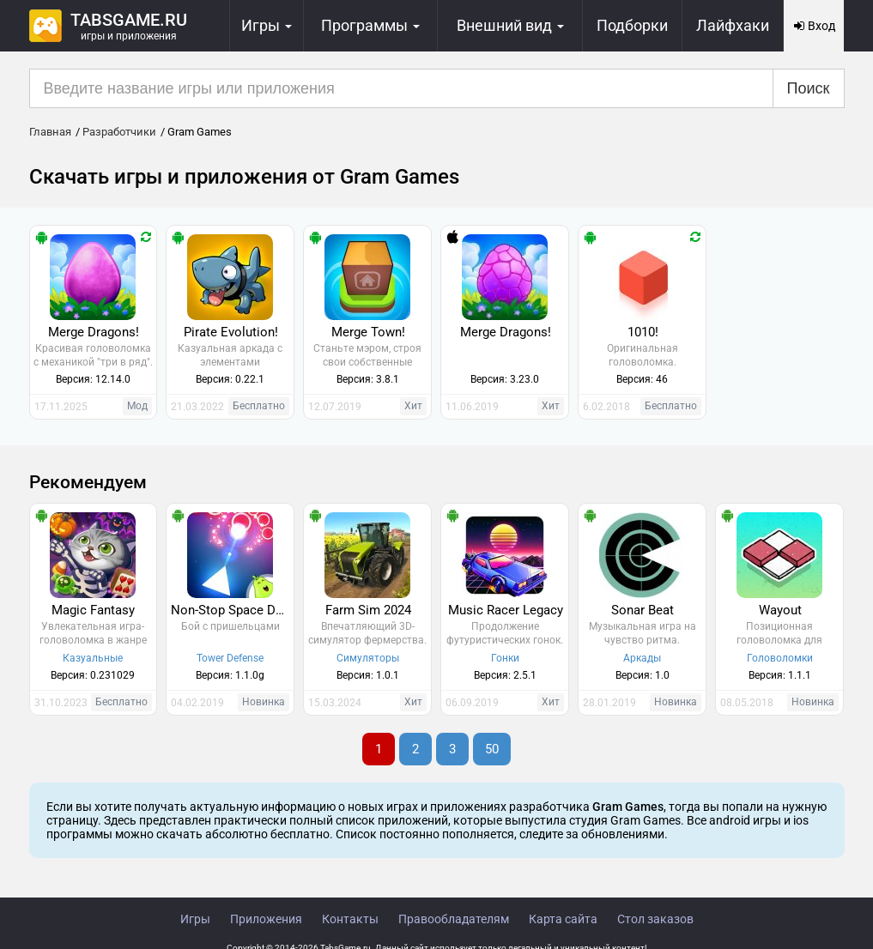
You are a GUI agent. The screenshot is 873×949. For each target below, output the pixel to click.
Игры (195, 919)
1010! (642, 332)
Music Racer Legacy (505, 610)
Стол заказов (655, 919)
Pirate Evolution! (231, 332)
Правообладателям (453, 919)
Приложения (266, 919)
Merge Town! (368, 332)
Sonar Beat (642, 610)
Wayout (780, 610)
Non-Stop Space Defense (232, 610)
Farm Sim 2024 (368, 610)
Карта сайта (563, 919)
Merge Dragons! (93, 332)
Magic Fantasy (93, 610)
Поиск (808, 88)
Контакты (350, 919)
